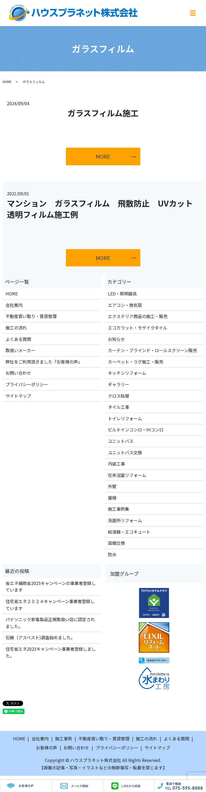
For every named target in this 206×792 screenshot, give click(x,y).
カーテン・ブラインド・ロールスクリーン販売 (152, 350)
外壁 (112, 486)
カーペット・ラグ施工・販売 (135, 361)
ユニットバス (120, 441)
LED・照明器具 (122, 294)
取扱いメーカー (20, 350)
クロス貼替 (118, 396)
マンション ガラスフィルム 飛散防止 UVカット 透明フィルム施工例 (104, 208)
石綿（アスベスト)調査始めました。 (40, 637)
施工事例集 (118, 509)
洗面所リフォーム (125, 520)
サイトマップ (18, 396)
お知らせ (116, 339)
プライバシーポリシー (27, 384)
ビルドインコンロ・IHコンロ (135, 430)
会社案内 (14, 305)
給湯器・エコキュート (129, 532)
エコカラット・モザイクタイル (137, 328)
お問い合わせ (18, 373)
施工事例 (63, 739)
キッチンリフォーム (127, 373)
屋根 (112, 497)
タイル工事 (118, 407)
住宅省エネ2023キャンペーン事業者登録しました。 (51, 652)
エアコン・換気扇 (125, 305)
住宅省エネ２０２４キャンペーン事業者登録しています (50, 605)
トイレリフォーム (125, 418)
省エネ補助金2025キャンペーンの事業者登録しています (51, 586)
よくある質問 (18, 339)
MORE (103, 156)
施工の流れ (16, 328)
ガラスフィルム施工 (103, 113)
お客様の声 (46, 747)
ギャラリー (118, 384)
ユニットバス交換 (125, 452)
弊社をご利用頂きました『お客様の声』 (44, 361)
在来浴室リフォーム (127, 475)
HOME (7, 81)
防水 (112, 554)
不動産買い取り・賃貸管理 (31, 316)
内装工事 (116, 464)
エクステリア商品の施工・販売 (137, 316)
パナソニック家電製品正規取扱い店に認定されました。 (50, 623)
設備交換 (116, 543)
